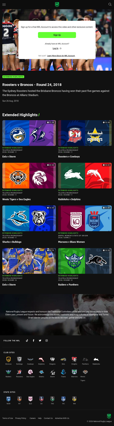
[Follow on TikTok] (27, 340)
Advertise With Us (62, 418)
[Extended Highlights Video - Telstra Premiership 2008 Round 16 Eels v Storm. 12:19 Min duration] (29, 268)
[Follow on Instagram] (46, 340)
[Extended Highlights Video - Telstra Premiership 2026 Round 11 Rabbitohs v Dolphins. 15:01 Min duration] (85, 183)
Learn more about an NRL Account (61, 56)
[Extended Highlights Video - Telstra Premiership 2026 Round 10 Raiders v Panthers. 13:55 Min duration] (85, 268)
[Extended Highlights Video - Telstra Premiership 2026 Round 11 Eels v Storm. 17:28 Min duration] (29, 140)
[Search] (110, 4)
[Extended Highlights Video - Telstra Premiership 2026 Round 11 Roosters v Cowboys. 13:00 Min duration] (85, 140)
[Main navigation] (4, 4)
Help (40, 418)
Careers (33, 418)
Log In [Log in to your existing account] (57, 48)
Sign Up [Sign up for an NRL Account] (57, 35)
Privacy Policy (20, 418)
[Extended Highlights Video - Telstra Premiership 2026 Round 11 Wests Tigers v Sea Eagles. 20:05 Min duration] (29, 183)
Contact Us (48, 418)
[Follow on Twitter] (40, 340)
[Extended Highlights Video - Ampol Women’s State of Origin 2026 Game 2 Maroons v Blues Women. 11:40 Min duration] (85, 226)
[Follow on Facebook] (33, 340)
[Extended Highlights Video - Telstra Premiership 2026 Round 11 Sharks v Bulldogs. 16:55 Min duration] (29, 226)
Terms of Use (7, 418)
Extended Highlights (13, 77)
